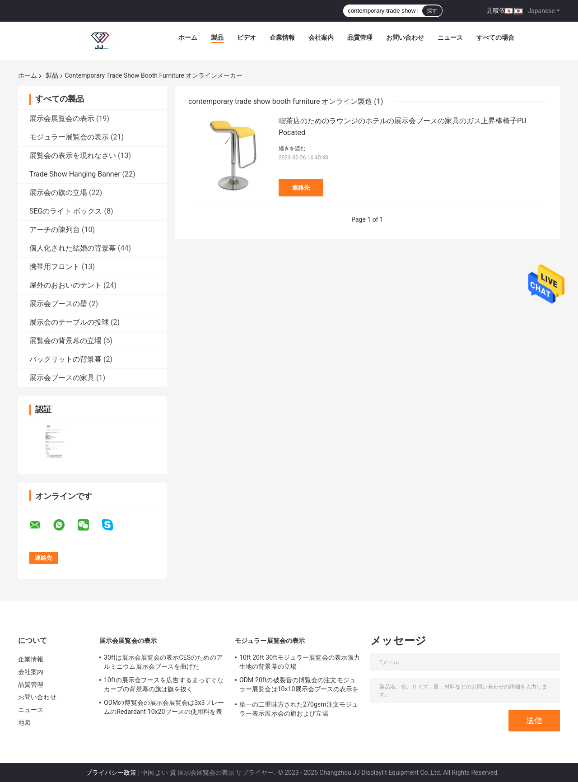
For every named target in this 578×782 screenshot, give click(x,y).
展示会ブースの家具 (61, 377)
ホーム (187, 37)
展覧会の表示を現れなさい (72, 155)
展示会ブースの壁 (58, 303)
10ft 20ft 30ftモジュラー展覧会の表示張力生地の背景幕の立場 (299, 662)
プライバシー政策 (111, 772)
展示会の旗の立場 (58, 192)
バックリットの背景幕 (65, 359)
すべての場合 (495, 37)
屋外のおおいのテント (65, 285)
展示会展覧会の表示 (61, 118)
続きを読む (292, 148)
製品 (217, 37)
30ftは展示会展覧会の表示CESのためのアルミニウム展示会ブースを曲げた (163, 662)
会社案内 (321, 37)
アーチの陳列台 (54, 229)
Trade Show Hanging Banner (75, 174)
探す (432, 11)
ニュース (450, 37)
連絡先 (301, 187)
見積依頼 (499, 10)
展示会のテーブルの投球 (69, 322)
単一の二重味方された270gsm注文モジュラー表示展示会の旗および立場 (298, 709)
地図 (24, 722)
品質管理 (360, 37)
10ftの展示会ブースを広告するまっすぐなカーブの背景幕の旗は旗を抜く (164, 684)
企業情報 (282, 37)
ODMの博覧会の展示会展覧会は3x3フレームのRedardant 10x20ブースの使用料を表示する (164, 708)
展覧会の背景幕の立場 (65, 340)
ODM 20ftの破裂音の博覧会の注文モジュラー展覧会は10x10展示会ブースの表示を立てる (299, 685)
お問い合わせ (405, 37)
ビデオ (246, 37)
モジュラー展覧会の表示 (69, 137)
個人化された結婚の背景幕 (72, 248)
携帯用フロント (54, 266)
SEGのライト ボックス (65, 211)
